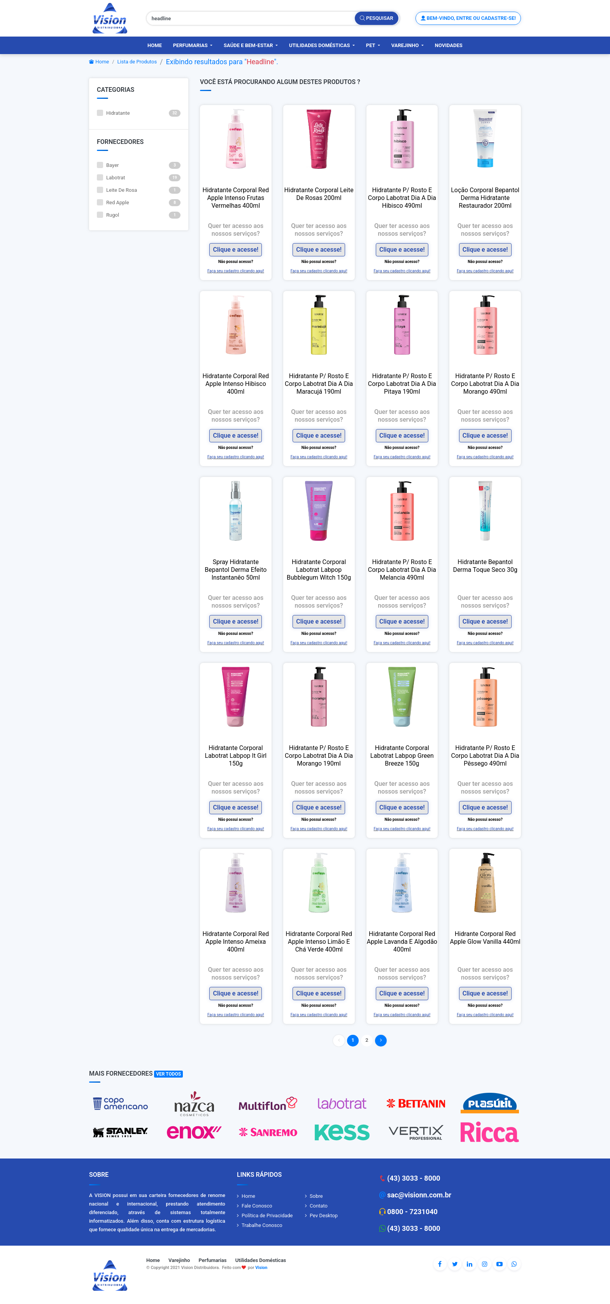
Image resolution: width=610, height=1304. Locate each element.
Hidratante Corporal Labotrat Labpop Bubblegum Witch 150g (319, 569)
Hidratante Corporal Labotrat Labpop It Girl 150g (236, 755)
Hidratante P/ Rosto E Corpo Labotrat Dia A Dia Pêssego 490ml (485, 755)
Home (154, 45)
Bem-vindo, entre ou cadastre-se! (468, 18)
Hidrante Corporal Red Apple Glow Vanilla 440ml (485, 937)
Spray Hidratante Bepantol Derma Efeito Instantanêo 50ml (235, 569)
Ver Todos (168, 1074)
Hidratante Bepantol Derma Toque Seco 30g (485, 565)
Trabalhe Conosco (262, 1225)
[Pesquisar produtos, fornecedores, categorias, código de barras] (251, 18)
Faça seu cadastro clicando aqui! (235, 271)
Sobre (316, 1196)
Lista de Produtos (137, 62)
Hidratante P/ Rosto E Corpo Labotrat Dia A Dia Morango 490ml (485, 383)
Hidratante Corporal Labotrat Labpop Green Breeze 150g (402, 755)
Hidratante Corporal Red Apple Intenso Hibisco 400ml (236, 383)
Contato (319, 1206)
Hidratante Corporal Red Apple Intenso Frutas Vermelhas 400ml (236, 197)
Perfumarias (191, 45)
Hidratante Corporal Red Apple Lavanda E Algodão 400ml (402, 941)
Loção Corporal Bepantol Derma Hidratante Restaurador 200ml (485, 197)
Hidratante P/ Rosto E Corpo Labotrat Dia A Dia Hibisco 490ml (402, 197)
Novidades (449, 45)
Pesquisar (376, 18)
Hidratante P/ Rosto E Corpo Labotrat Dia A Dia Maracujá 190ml (319, 383)
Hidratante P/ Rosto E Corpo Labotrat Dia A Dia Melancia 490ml (402, 569)
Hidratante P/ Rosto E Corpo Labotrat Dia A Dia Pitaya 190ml (402, 383)
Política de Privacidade (267, 1215)
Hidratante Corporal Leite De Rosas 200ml (319, 194)
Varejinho (405, 45)
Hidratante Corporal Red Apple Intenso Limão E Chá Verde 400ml (319, 941)
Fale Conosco (257, 1206)
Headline (260, 62)
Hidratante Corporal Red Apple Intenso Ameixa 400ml (236, 941)
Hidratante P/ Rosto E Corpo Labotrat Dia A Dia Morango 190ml (319, 755)
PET (371, 45)
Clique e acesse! (235, 249)
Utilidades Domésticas (320, 45)
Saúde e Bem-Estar (249, 45)
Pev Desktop (324, 1215)
